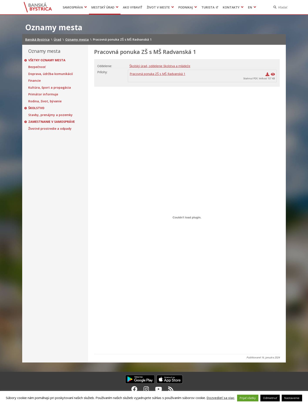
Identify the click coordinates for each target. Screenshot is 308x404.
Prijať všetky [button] (248, 398)
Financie (34, 81)
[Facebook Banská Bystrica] (134, 389)
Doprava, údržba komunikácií (50, 74)
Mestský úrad (102, 7)
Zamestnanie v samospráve (51, 122)
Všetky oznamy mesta (46, 60)
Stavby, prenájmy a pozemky (50, 115)
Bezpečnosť (37, 67)
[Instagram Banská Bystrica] (146, 389)
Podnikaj (185, 7)
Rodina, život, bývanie (45, 101)
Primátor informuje (43, 94)
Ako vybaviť (132, 7)
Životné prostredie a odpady (50, 129)
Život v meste (158, 7)
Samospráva (73, 7)
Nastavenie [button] (292, 398)
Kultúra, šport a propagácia (49, 88)
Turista (207, 7)
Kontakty (231, 7)
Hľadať (282, 7)
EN (250, 7)
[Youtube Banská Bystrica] (158, 389)
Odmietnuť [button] (270, 398)
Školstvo (36, 108)
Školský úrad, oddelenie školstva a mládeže (159, 66)
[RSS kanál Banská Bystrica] (171, 389)
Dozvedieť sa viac (220, 398)
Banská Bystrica (38, 7)
